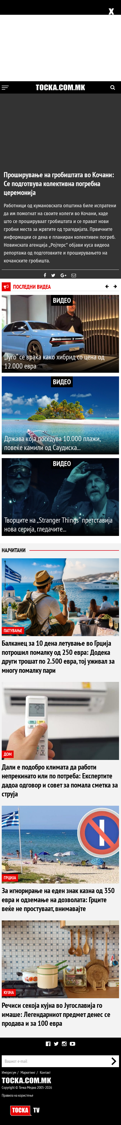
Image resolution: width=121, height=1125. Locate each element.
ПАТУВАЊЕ (13, 630)
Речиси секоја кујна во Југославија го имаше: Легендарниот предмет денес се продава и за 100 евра (56, 1012)
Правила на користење (17, 1093)
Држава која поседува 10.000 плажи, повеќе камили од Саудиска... (52, 443)
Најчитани (13, 550)
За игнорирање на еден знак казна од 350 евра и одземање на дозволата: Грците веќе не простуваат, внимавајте (58, 898)
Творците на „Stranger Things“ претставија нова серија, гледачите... (58, 524)
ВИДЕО (62, 300)
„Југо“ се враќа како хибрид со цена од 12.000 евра (54, 361)
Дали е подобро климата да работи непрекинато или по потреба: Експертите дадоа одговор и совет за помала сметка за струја (60, 779)
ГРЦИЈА (10, 877)
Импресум (9, 1070)
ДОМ (8, 753)
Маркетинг (28, 1070)
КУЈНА (9, 991)
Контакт (45, 1070)
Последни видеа (32, 286)
